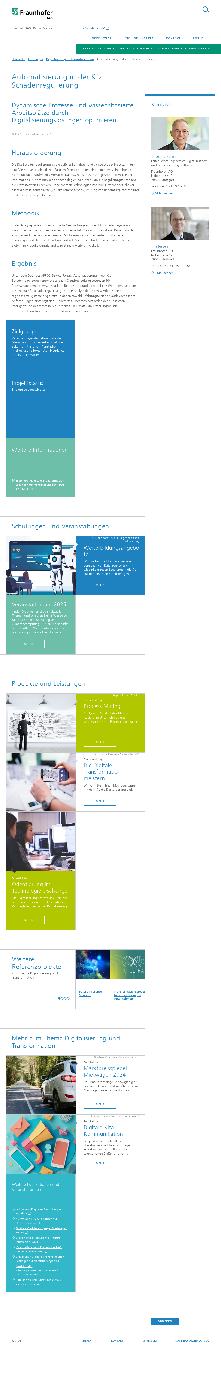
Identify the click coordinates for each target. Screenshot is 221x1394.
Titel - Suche (205, 9)
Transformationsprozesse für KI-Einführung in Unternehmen (127, 1018)
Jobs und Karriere (139, 38)
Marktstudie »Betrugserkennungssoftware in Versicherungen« (37, 1314)
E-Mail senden (164, 193)
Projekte (126, 48)
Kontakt (173, 38)
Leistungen (107, 48)
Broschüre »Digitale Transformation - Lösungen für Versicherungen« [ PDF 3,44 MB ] (40, 528)
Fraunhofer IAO (94, 28)
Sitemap (87, 1384)
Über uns (87, 48)
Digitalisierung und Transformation (70, 59)
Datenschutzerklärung (192, 1384)
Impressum (149, 1384)
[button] (59, 1042)
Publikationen (184, 48)
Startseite (18, 59)
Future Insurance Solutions (93, 1016)
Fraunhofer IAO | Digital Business (32, 28)
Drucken (165, 1364)
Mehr (100, 628)
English (199, 38)
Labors (163, 48)
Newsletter (101, 38)
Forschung (146, 48)
